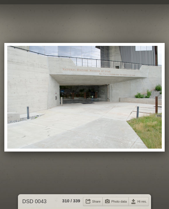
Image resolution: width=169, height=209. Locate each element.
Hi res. (142, 201)
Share (96, 201)
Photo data (119, 201)
